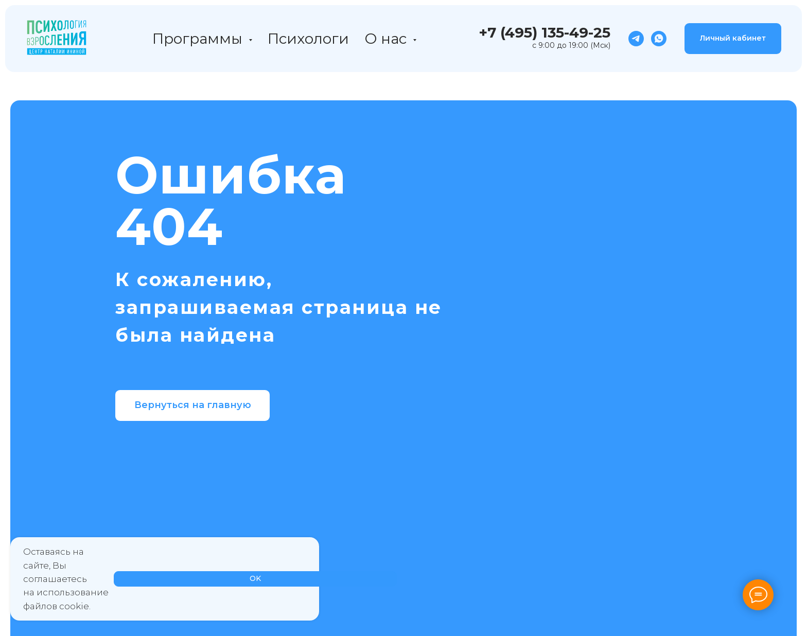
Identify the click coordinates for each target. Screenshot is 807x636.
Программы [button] (199, 38)
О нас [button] (387, 38)
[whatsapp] (658, 38)
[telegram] (636, 38)
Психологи (308, 38)
